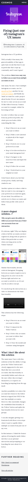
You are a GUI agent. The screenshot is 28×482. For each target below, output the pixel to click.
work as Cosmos (7, 94)
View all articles (7, 470)
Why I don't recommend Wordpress (10, 463)
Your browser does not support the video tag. (14, 303)
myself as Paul (6, 91)
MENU (24, 2)
